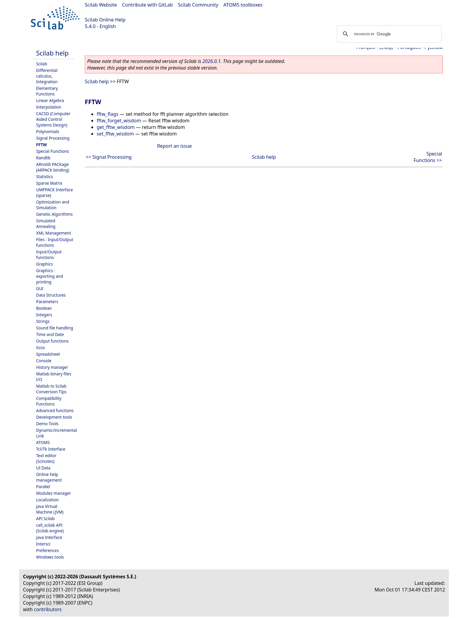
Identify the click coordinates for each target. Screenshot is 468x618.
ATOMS (43, 442)
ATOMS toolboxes (243, 4)
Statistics (44, 176)
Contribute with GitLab (147, 4)
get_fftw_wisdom (116, 127)
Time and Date (50, 334)
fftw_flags (107, 114)
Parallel (43, 486)
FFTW (41, 144)
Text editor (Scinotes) (46, 458)
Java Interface (49, 537)
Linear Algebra (50, 100)
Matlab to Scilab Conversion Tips (51, 388)
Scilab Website (101, 4)
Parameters (47, 301)
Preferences (47, 550)
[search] (388, 34)
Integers (44, 315)
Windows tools (50, 557)
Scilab (41, 64)
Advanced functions (55, 410)
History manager (52, 367)
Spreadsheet (48, 354)
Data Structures (51, 295)
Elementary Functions (47, 91)
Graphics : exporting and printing (49, 276)
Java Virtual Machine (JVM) (50, 509)
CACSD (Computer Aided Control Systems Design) (53, 119)
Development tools (54, 417)
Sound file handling (54, 328)
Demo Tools (47, 423)
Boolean (44, 308)
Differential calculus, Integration (47, 75)
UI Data (43, 468)
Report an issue (174, 146)
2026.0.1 (211, 61)
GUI (39, 288)
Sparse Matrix (49, 183)
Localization (47, 500)
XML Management (53, 233)
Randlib (43, 158)
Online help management (49, 477)
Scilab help (52, 53)
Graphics (44, 264)
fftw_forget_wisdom (119, 120)
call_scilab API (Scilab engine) (50, 528)
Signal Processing (53, 138)
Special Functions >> (428, 157)
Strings (43, 321)
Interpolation (48, 107)
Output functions (52, 341)
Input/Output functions (48, 254)
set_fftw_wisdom (115, 133)
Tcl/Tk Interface (50, 449)
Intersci (43, 544)
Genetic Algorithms (54, 214)
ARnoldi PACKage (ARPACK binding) (52, 167)
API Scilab (45, 518)
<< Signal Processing (109, 157)
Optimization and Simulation (52, 204)
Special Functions (52, 151)
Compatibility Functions (48, 401)
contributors (48, 609)
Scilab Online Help (105, 19)
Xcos (40, 347)
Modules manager (53, 493)
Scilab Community (198, 4)
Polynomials (47, 131)
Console (43, 360)
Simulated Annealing (46, 223)
